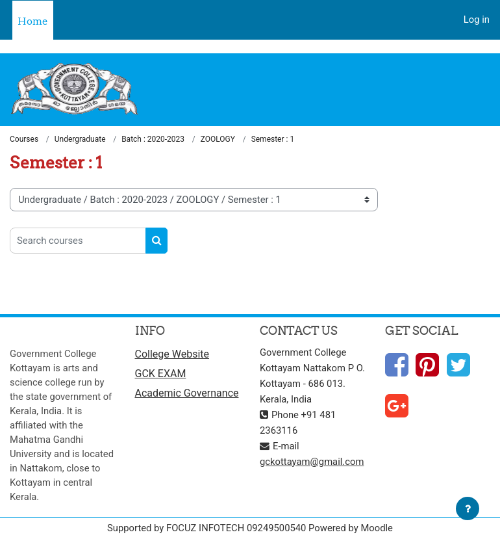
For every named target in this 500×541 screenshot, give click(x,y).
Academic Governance (187, 393)
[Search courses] (78, 241)
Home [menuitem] (33, 21)
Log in (477, 19)
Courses (24, 139)
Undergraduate (80, 139)
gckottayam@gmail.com (312, 462)
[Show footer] (467, 508)
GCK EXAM (160, 373)
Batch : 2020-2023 (152, 139)
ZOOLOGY (218, 139)
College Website (172, 354)
